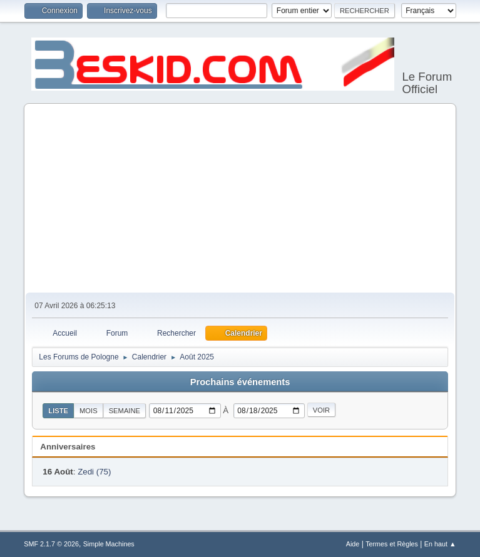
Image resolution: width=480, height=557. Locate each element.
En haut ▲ (440, 544)
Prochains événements (240, 382)
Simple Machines (109, 544)
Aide (353, 544)
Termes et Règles (391, 544)
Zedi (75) (94, 471)
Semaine (124, 410)
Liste (58, 410)
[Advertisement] (240, 198)
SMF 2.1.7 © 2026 (51, 544)
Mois (88, 410)
